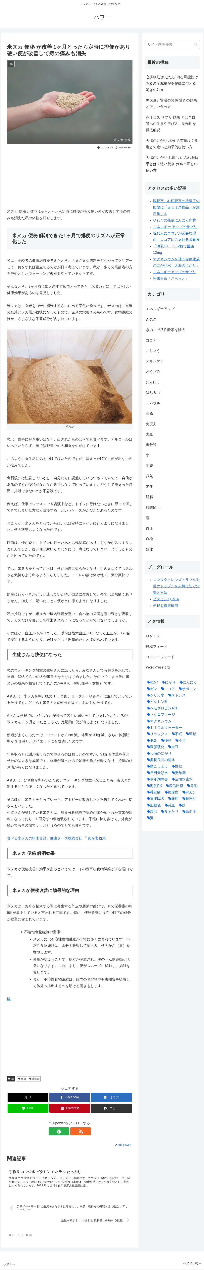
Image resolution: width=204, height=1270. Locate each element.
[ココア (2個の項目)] (167, 689)
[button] (111, 1108)
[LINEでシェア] (28, 1108)
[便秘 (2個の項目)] (165, 740)
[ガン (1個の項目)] (151, 689)
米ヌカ (34, 1078)
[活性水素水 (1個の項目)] (181, 779)
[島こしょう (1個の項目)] (156, 766)
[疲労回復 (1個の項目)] (173, 786)
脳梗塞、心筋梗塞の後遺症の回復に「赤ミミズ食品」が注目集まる (176, 207)
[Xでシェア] (28, 1097)
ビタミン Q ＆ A (166, 599)
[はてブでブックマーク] (111, 1097)
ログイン (153, 636)
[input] (172, 44)
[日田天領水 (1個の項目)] (156, 773)
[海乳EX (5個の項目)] (153, 786)
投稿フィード (156, 647)
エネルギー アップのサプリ (175, 227)
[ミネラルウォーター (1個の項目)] (163, 727)
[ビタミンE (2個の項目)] (156, 701)
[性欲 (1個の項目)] (176, 766)
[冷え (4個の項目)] (180, 740)
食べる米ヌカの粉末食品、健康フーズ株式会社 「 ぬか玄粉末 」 (58, 838)
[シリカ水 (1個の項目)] (154, 695)
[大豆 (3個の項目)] (172, 747)
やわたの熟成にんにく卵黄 (174, 220)
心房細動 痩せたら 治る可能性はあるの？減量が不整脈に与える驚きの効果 (172, 83)
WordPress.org (158, 667)
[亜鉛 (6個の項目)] (190, 734)
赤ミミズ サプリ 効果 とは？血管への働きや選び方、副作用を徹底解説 (171, 123)
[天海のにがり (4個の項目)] (158, 753)
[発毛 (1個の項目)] (191, 786)
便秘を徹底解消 (165, 606)
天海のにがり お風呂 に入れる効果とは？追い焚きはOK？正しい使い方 (172, 164)
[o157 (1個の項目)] (151, 682)
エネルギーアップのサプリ (174, 272)
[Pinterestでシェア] (69, 1108)
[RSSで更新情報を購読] (74, 1131)
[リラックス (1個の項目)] (156, 734)
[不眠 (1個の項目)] (176, 734)
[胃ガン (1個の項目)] (188, 792)
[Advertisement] (69, 180)
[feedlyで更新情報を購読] (65, 1131)
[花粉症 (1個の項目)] (188, 798)
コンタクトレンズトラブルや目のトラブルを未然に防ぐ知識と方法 (176, 586)
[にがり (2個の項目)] (168, 682)
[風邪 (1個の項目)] (151, 811)
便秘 (22, 1078)
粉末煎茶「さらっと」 (171, 278)
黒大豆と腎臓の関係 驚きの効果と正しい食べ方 (171, 103)
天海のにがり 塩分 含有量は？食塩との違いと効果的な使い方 (172, 144)
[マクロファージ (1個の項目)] (160, 714)
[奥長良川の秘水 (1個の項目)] (160, 760)
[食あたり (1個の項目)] (168, 811)
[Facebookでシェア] (69, 1097)
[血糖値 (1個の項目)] (153, 805)
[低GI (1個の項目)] (151, 740)
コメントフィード (160, 657)
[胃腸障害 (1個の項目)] (154, 798)
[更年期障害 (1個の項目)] (156, 779)
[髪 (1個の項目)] (149, 818)
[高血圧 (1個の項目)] (188, 811)
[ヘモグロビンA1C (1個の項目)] (161, 708)
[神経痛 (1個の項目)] (153, 792)
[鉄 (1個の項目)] (181, 805)
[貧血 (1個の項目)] (169, 805)
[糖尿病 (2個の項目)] (170, 792)
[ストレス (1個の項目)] (176, 695)
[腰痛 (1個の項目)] (172, 798)
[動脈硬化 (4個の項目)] (154, 747)
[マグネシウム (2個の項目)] (158, 721)
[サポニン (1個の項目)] (186, 689)
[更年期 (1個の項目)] (178, 773)
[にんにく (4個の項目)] (187, 682)
